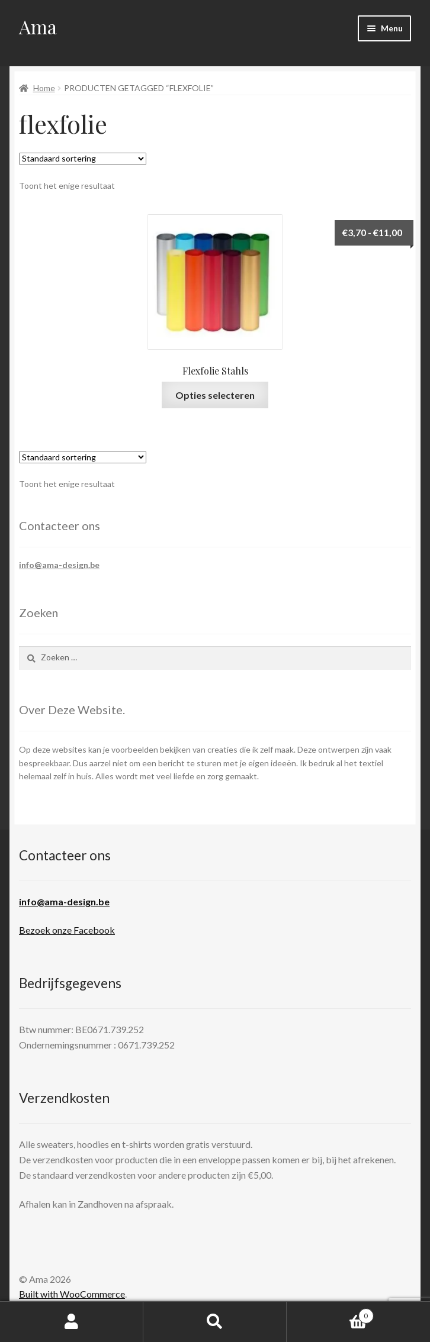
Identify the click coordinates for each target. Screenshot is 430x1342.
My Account (71, 1322)
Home (44, 88)
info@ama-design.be (59, 565)
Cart (330, 1314)
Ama (38, 26)
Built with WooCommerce (72, 1293)
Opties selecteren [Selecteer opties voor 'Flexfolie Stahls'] (215, 395)
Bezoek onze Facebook (67, 929)
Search (215, 1322)
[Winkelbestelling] (82, 159)
